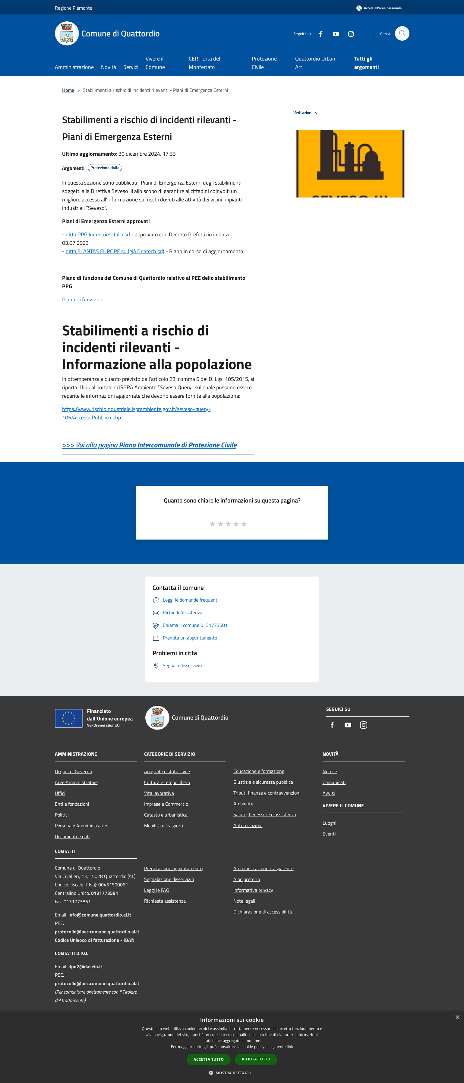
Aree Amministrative (76, 782)
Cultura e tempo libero (167, 782)
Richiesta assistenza (165, 900)
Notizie (330, 771)
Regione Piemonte (73, 7)
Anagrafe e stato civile (167, 771)
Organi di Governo (73, 771)
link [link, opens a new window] (290, 1046)
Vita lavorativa (159, 793)
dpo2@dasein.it (85, 966)
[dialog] (232, 1047)
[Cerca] (402, 33)
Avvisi (329, 793)
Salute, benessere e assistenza (264, 814)
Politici (62, 814)
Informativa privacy (253, 890)
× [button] (457, 1017)
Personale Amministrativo (81, 825)
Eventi (329, 833)
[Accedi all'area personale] (379, 8)
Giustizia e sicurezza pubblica (263, 782)
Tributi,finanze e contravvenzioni (267, 792)
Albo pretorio (246, 879)
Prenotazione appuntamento (173, 868)
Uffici (60, 793)
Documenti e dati (72, 836)
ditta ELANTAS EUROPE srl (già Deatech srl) (115, 251)
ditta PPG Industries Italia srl (98, 234)
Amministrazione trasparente (263, 868)
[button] (232, 1073)
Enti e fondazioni (72, 804)
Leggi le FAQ (156, 890)
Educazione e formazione (258, 771)
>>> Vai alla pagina (149, 444)
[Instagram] (348, 33)
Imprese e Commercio (166, 804)
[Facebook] (318, 33)
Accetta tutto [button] (209, 1059)
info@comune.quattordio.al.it (99, 914)
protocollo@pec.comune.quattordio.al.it (97, 931)
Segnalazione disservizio (169, 879)
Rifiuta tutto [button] (256, 1059)
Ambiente (243, 803)
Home (68, 90)
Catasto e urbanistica (166, 814)
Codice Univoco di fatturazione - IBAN (94, 940)
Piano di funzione (82, 299)
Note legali (244, 900)
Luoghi (329, 822)
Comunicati (334, 782)
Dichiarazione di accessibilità (262, 911)
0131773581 (104, 893)
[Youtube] (333, 33)
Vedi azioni (306, 113)
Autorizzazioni (248, 825)
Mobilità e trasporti (163, 825)
